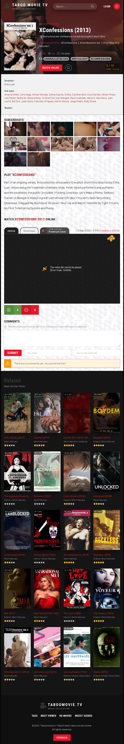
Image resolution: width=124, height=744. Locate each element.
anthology (80, 59)
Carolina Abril (79, 94)
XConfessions (100, 59)
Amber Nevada (40, 94)
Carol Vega (25, 94)
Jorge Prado (76, 101)
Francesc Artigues (43, 101)
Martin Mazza (62, 101)
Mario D (91, 97)
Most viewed (48, 715)
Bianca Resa (34, 97)
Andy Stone (90, 101)
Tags (35, 715)
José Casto (27, 101)
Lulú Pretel (10, 97)
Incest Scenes (83, 715)
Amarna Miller (11, 94)
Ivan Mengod (62, 97)
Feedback (62, 737)
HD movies (65, 715)
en (44, 53)
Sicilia (68, 94)
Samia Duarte (56, 94)
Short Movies (50, 23)
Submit (12, 353)
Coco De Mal (93, 94)
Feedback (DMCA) (110, 230)
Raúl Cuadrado (78, 97)
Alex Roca (101, 97)
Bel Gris (16, 101)
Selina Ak (21, 97)
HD (53, 53)
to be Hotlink (57, 230)
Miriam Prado (108, 94)
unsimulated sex (56, 59)
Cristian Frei (48, 97)
